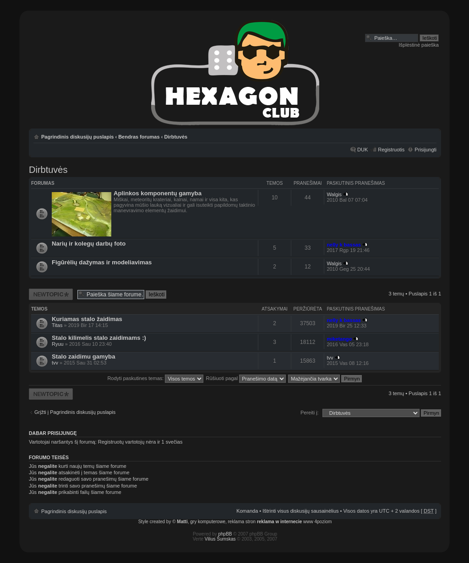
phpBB (225, 533)
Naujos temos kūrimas (51, 294)
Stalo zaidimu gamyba (83, 356)
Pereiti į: (309, 412)
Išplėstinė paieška (419, 45)
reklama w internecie (279, 521)
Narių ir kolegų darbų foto (88, 243)
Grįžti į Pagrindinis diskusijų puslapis (74, 412)
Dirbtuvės (175, 136)
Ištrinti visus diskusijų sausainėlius (300, 511)
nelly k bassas (344, 244)
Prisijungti (425, 149)
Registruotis (391, 149)
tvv (55, 362)
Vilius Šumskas (220, 539)
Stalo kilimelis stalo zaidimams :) (99, 337)
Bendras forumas (138, 136)
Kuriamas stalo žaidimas (87, 319)
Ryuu (58, 344)
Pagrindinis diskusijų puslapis (77, 136)
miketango (339, 339)
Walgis (334, 194)
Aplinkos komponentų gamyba (158, 193)
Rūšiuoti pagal (246, 378)
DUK (362, 149)
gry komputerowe (207, 521)
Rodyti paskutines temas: (155, 378)
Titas (57, 325)
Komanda (247, 511)
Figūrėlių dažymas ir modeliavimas (102, 262)
